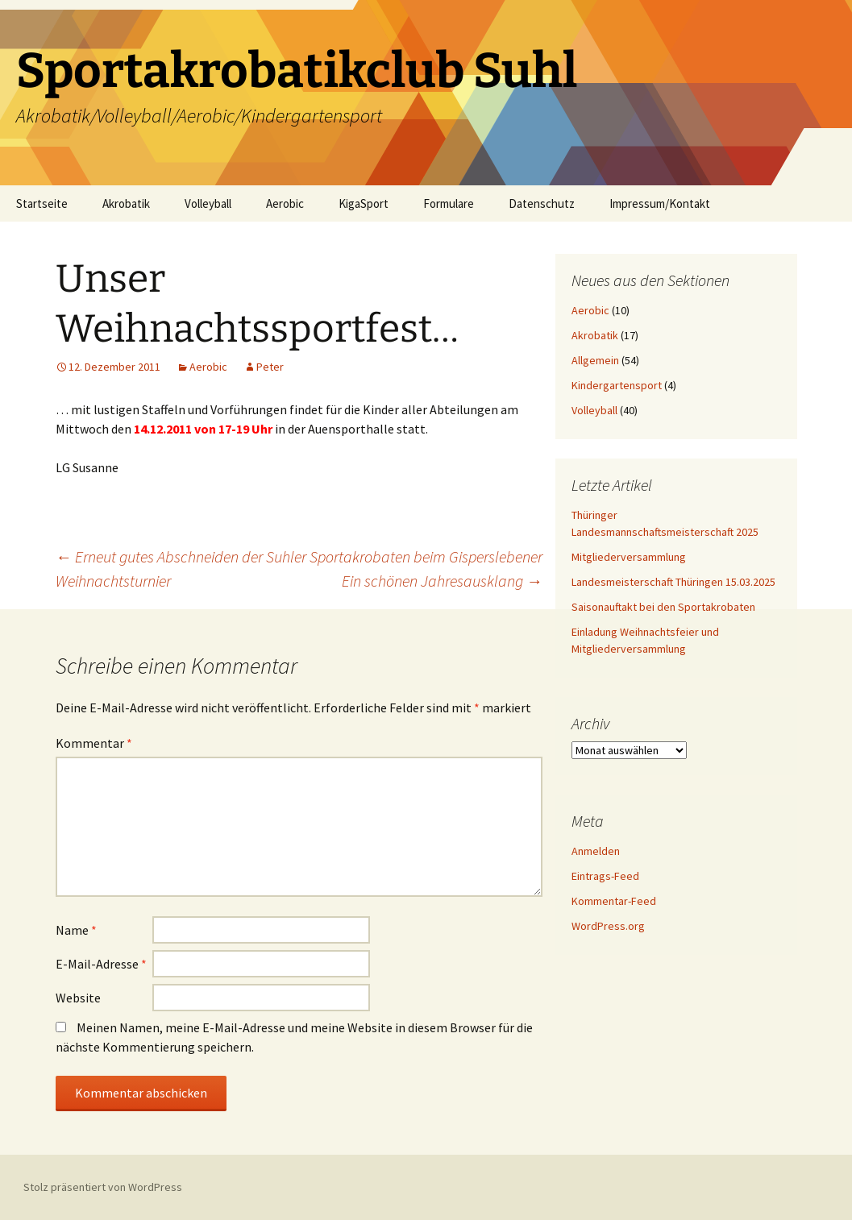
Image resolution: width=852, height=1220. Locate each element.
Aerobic (285, 203)
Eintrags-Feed (605, 876)
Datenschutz (542, 203)
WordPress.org (608, 926)
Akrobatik (126, 203)
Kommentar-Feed (613, 901)
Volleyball (208, 203)
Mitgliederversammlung (628, 557)
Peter (270, 366)
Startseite (42, 203)
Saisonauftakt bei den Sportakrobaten (663, 607)
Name (76, 930)
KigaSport (364, 203)
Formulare (448, 203)
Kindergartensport (616, 385)
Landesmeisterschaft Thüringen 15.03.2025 (673, 582)
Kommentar (94, 743)
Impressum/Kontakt (659, 203)
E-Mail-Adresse (101, 964)
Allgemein (595, 360)
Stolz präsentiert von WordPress (102, 1187)
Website (78, 998)
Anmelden (595, 851)
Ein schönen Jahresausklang (442, 581)
